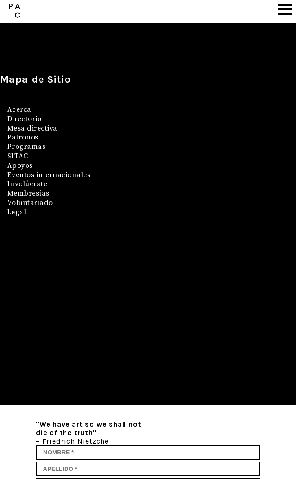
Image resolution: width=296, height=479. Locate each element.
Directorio (24, 118)
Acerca (19, 109)
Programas (26, 146)
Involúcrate (27, 183)
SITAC (17, 156)
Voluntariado (30, 202)
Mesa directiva (32, 128)
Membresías (28, 193)
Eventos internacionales (48, 174)
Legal (16, 212)
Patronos (23, 137)
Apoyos (20, 165)
